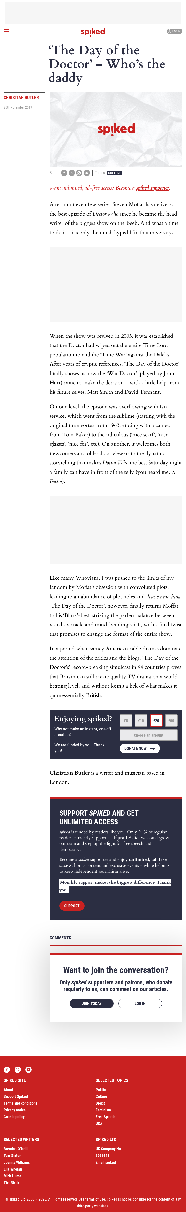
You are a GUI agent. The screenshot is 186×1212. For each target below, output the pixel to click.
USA (99, 1123)
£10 (141, 720)
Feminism (103, 1110)
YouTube (28, 1070)
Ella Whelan (13, 1169)
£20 (156, 720)
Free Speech (105, 1117)
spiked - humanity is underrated (93, 32)
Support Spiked (16, 1096)
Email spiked (106, 1162)
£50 (171, 720)
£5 (126, 720)
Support (72, 906)
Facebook (7, 1070)
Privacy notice (15, 1110)
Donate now (135, 748)
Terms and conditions (20, 1103)
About (8, 1089)
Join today (92, 1003)
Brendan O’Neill (16, 1149)
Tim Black (11, 1182)
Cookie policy (14, 1117)
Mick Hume (12, 1176)
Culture (114, 173)
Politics (101, 1089)
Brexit (100, 1103)
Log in (174, 31)
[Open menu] (6, 31)
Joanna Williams (17, 1162)
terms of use (95, 1199)
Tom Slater (12, 1155)
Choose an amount (148, 735)
